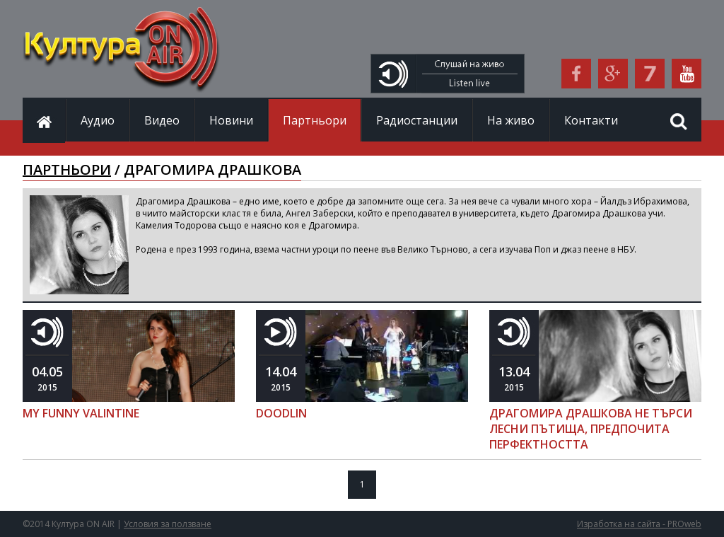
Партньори (314, 120)
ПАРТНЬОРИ (67, 169)
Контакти (591, 120)
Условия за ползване (167, 524)
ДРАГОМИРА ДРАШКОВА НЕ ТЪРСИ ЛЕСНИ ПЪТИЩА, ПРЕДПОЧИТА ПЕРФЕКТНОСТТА (590, 428)
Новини (231, 120)
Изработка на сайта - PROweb (639, 524)
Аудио (98, 120)
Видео (162, 120)
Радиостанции (416, 120)
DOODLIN (281, 413)
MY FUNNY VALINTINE (81, 413)
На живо (511, 120)
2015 (47, 378)
